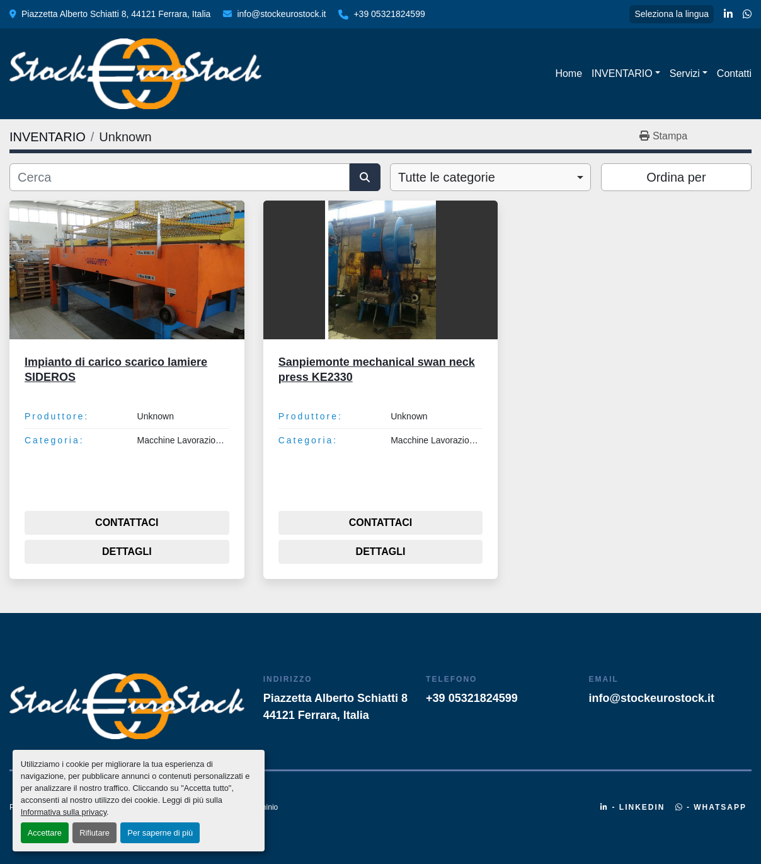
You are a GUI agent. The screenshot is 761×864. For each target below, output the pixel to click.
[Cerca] (179, 177)
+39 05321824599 (389, 14)
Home (568, 73)
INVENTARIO (622, 73)
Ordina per (676, 177)
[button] (626, 73)
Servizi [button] (685, 73)
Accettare (45, 833)
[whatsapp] (747, 14)
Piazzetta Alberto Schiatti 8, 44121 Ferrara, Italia (115, 14)
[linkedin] (728, 14)
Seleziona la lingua (671, 14)
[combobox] (490, 177)
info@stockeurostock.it (281, 14)
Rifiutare (94, 833)
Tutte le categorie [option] (446, 177)
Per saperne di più (160, 833)
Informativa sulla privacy (63, 812)
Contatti (734, 73)
